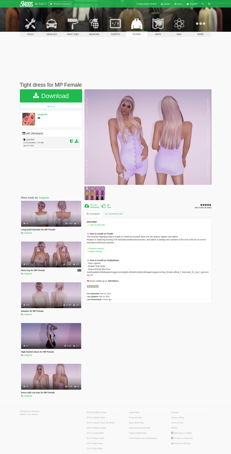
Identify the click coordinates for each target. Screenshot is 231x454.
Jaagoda (42, 114)
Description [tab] (93, 214)
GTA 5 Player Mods (95, 438)
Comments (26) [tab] (113, 214)
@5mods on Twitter (181, 433)
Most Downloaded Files (139, 428)
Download (51, 95)
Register (192, 4)
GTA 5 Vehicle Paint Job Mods (100, 423)
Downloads (95, 207)
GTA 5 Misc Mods (95, 448)
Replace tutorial (96, 248)
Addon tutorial (95, 251)
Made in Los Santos (29, 414)
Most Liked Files (136, 423)
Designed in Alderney (29, 411)
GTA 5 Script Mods (95, 433)
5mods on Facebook (182, 438)
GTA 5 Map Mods (95, 443)
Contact (174, 412)
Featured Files (135, 417)
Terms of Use (177, 423)
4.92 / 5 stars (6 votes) (202, 207)
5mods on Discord (181, 443)
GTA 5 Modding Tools (96, 412)
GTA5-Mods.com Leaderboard (143, 438)
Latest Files (134, 412)
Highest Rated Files (138, 433)
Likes (109, 207)
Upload (165, 4)
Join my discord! (97, 225)
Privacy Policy (177, 417)
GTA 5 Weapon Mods (96, 428)
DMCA (174, 428)
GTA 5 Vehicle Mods (96, 417)
